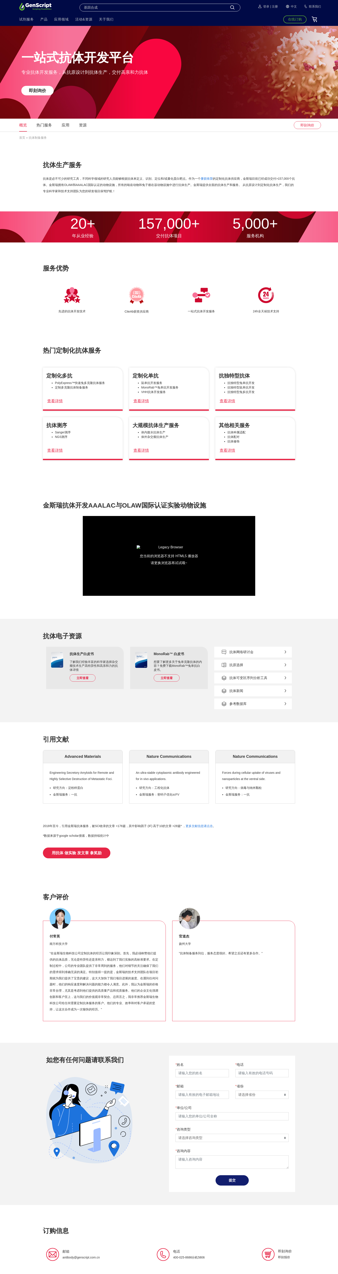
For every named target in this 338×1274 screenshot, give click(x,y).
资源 (83, 125)
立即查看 (83, 678)
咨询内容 (184, 1151)
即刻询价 (37, 90)
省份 (240, 1086)
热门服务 (44, 125)
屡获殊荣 (207, 178)
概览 (23, 125)
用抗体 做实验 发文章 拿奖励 (77, 853)
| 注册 (274, 6)
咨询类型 (184, 1129)
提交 (232, 1180)
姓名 (180, 1064)
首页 (22, 137)
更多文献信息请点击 (199, 826)
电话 (240, 1064)
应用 (65, 125)
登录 (263, 6)
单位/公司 (184, 1108)
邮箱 (180, 1086)
